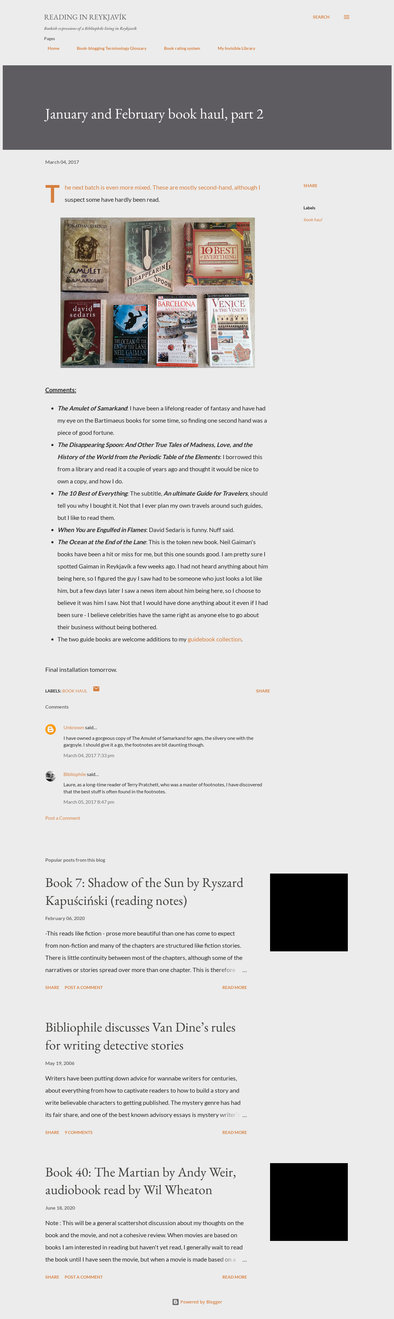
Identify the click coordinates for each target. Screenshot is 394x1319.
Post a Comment (62, 818)
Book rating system (178, 48)
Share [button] (310, 185)
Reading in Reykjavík (85, 17)
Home (50, 48)
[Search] (321, 17)
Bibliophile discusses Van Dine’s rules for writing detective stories (140, 1035)
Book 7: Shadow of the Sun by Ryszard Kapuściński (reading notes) (144, 891)
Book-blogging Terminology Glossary (108, 48)
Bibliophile (74, 774)
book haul (312, 219)
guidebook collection (215, 639)
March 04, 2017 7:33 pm (88, 755)
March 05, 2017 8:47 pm (88, 802)
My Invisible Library (233, 48)
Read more (234, 987)
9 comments (79, 1132)
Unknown (73, 727)
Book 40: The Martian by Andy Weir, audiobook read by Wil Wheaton (140, 1180)
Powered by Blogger (197, 1302)
